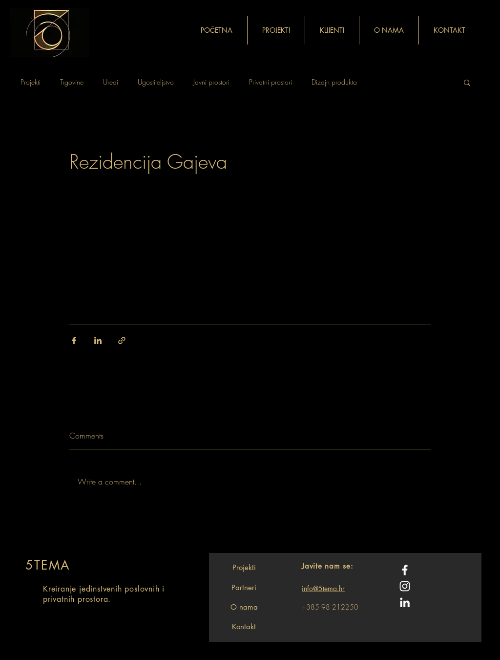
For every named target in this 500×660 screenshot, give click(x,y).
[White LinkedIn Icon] (405, 602)
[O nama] (244, 606)
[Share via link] (121, 340)
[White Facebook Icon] (405, 570)
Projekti (31, 82)
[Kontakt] (244, 626)
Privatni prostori (270, 82)
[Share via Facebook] (74, 340)
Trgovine (71, 82)
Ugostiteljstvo (156, 82)
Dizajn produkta (334, 82)
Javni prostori (211, 82)
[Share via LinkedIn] (98, 340)
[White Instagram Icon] (405, 586)
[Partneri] (244, 587)
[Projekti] (244, 567)
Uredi (110, 82)
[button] (467, 82)
